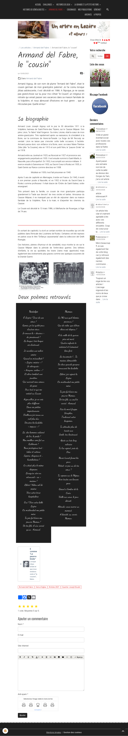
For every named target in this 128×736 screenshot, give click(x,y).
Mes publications (85, 9)
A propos (97, 14)
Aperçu (78, 657)
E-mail (20, 635)
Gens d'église (41, 587)
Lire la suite (101, 150)
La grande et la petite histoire (86, 4)
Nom (20, 624)
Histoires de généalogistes (34, 9)
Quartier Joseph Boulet (71, 587)
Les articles (26, 47)
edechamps (101, 237)
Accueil (38, 4)
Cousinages (71, 9)
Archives (88, 14)
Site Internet (23, 646)
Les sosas (98, 82)
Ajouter (23, 715)
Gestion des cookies (73, 732)
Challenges (47, 4)
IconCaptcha (37, 709)
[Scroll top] (123, 731)
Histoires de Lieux (63, 4)
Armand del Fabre (56, 9)
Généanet (97, 9)
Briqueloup (101, 129)
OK (107, 56)
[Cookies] (5, 731)
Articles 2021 (54, 587)
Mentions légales (53, 732)
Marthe (100, 272)
